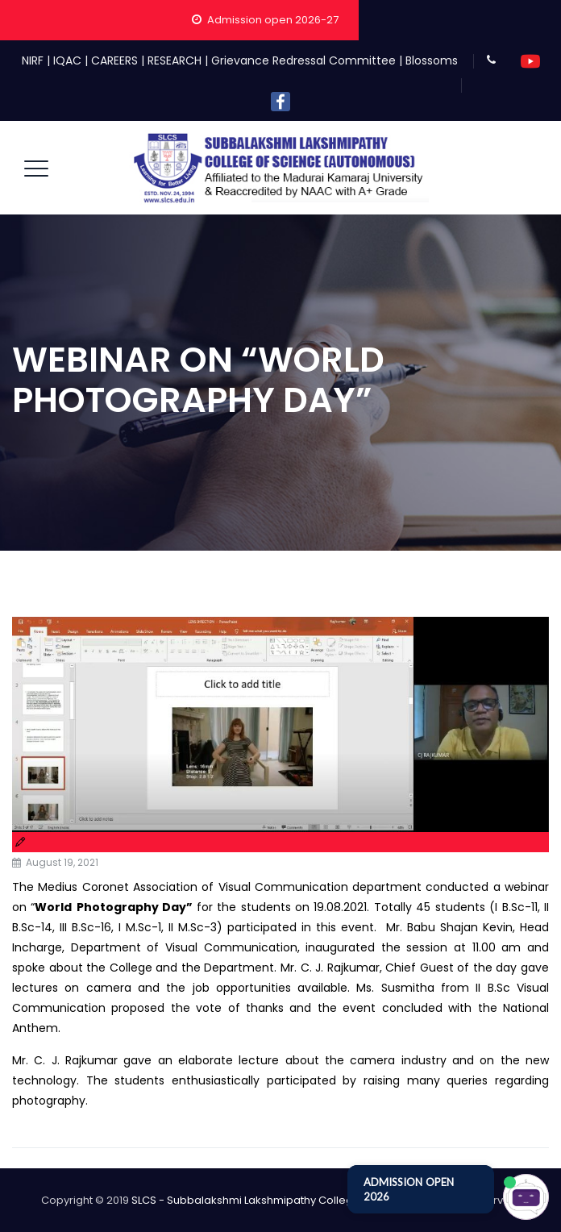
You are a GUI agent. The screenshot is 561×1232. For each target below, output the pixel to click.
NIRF (33, 60)
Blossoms (431, 60)
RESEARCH (175, 60)
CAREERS (114, 60)
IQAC (67, 60)
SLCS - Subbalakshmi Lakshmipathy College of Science (274, 1200)
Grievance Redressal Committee (303, 60)
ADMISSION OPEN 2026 (409, 1189)
